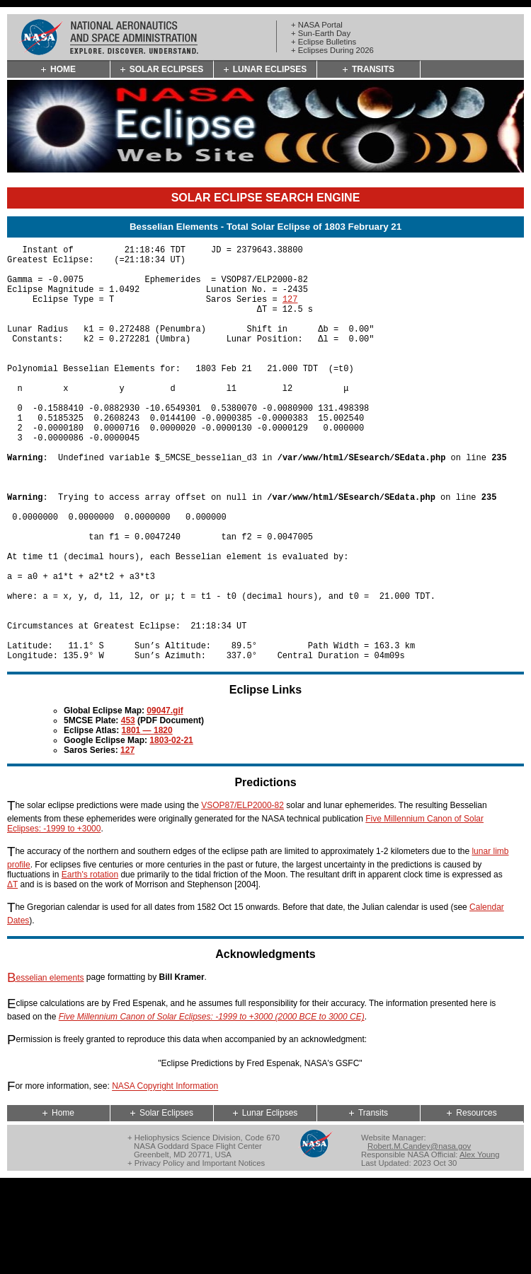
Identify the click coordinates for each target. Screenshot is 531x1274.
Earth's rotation (90, 964)
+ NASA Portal (317, 25)
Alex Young (479, 1243)
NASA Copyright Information (165, 1176)
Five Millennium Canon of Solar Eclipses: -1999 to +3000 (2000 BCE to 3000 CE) (212, 1106)
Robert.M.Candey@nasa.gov (419, 1235)
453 (128, 809)
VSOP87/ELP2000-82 (242, 894)
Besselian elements (45, 1067)
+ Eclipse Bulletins (323, 41)
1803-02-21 (171, 829)
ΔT (12, 973)
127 (290, 311)
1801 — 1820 (147, 819)
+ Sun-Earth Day (320, 33)
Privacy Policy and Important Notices (200, 1252)
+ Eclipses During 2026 (332, 50)
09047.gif (165, 800)
